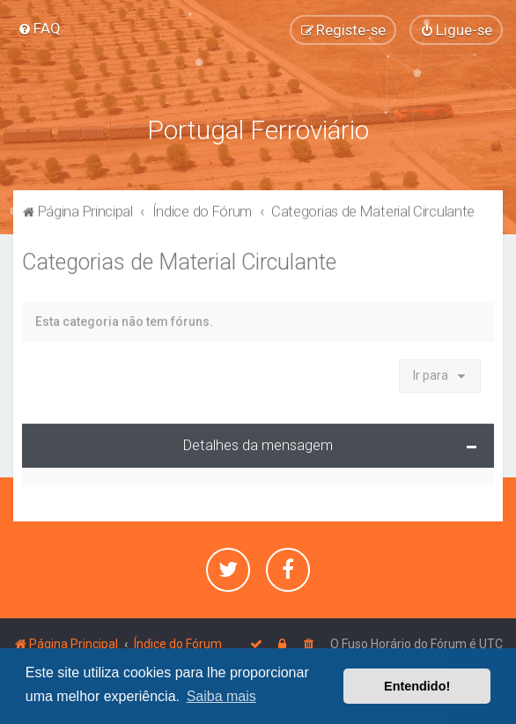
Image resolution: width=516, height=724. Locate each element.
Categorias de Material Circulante (179, 258)
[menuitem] (39, 27)
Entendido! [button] (417, 686)
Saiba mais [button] (221, 696)
